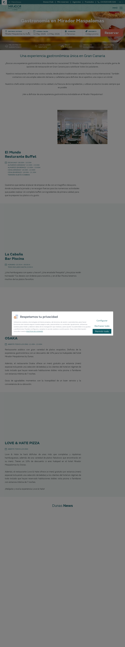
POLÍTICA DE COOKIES (34, 331)
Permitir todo (102, 331)
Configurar (101, 320)
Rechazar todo (101, 326)
